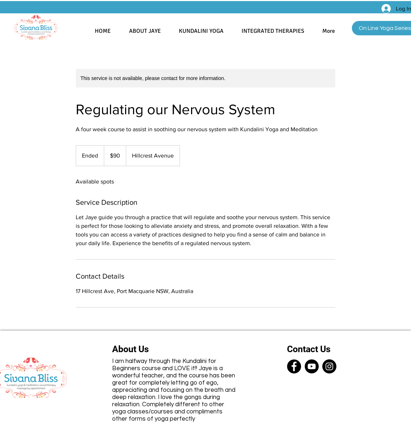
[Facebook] (294, 366)
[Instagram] (329, 366)
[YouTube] (312, 366)
